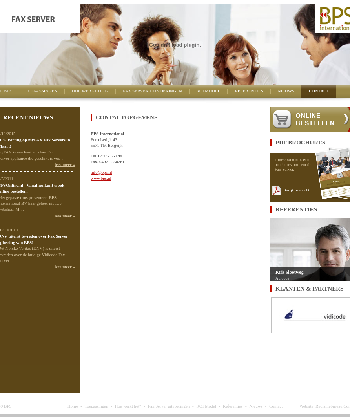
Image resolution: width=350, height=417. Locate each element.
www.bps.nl (101, 178)
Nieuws (286, 90)
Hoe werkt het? (90, 90)
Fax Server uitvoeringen (152, 90)
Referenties (249, 90)
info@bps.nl (101, 172)
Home (72, 406)
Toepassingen (41, 90)
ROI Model (209, 90)
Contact (319, 90)
